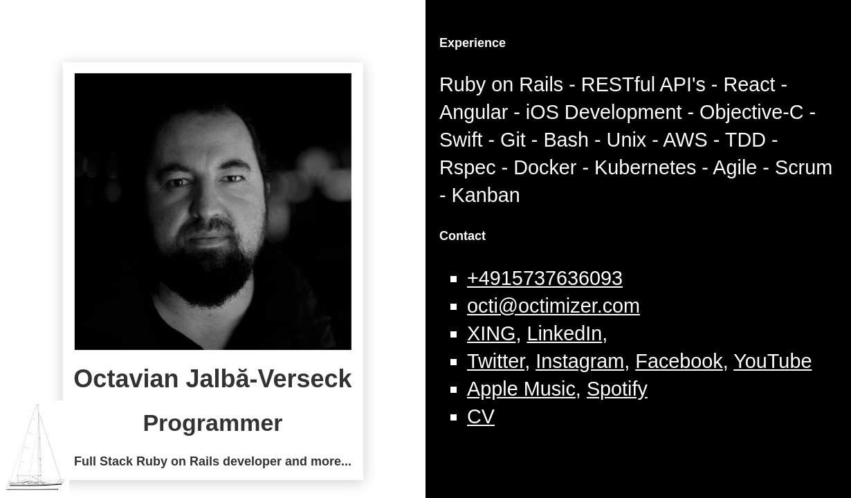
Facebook (678, 361)
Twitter (495, 361)
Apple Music (521, 389)
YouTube (772, 361)
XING (491, 333)
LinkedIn (564, 333)
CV (481, 416)
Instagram (580, 361)
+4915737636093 (545, 278)
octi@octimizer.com (553, 306)
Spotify (617, 389)
